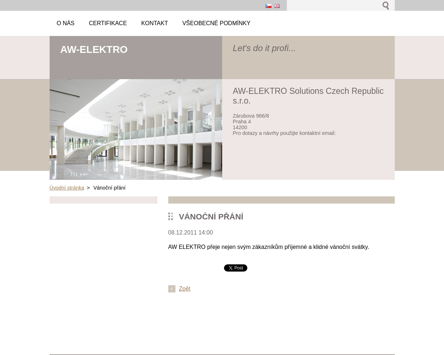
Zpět (185, 289)
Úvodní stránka (67, 188)
